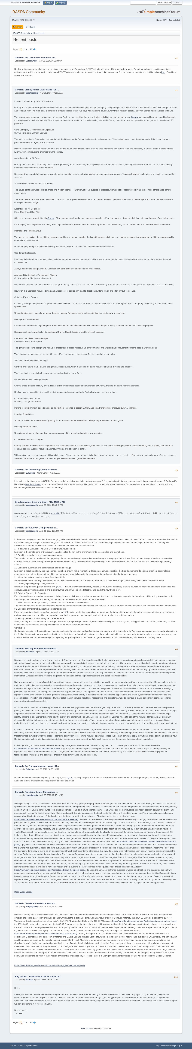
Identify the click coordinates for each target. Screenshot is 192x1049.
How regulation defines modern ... (41, 648)
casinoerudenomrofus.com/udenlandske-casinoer (37, 748)
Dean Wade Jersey (23, 892)
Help (157, 1046)
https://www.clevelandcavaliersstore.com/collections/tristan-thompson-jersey (49, 870)
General (19, 57)
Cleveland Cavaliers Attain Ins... (40, 903)
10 (31, 49)
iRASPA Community (28, 12)
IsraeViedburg (32, 93)
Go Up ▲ (178, 1046)
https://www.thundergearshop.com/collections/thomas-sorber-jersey (45, 933)
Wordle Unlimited (33, 484)
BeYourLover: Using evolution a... (41, 528)
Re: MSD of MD (57, 502)
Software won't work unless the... (45, 976)
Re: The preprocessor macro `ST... (42, 766)
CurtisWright (31, 61)
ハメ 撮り (55, 513)
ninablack (30, 652)
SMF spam (86, 1028)
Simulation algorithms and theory (32, 502)
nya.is (69, 777)
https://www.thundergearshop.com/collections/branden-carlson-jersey (144, 921)
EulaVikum (30, 473)
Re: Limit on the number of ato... (41, 57)
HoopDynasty (32, 795)
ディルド (60, 587)
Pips (163, 72)
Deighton (30, 769)
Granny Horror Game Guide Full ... (42, 90)
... (28, 49)
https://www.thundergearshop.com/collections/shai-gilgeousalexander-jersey (49, 965)
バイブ (65, 612)
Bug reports (21, 976)
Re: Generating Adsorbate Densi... (42, 470)
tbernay (29, 980)
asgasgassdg (32, 505)
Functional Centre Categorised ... (41, 792)
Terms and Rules (167, 1046)
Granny (134, 117)
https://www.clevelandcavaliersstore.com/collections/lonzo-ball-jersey (46, 819)
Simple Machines (30, 1046)
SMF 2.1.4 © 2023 (17, 1046)
